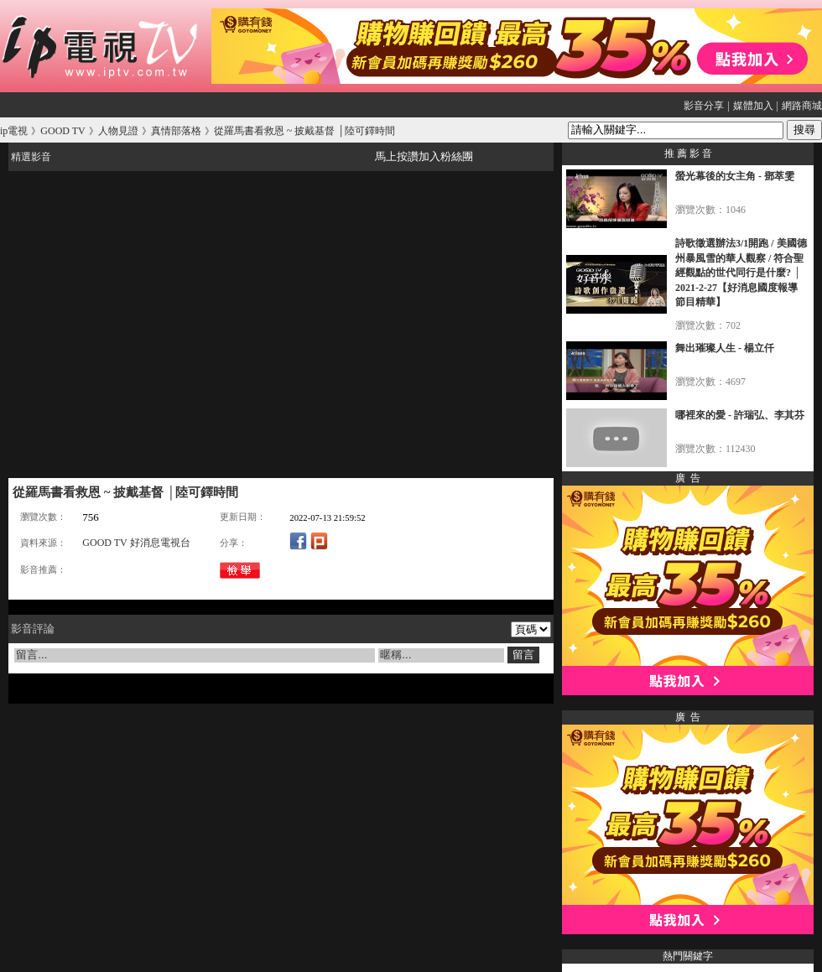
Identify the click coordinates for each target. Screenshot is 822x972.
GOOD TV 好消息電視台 (136, 542)
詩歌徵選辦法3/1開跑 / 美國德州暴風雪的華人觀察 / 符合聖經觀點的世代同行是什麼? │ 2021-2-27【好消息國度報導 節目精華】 (741, 272)
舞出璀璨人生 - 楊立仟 (724, 348)
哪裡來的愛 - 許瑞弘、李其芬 (739, 415)
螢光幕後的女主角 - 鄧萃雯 (734, 176)
